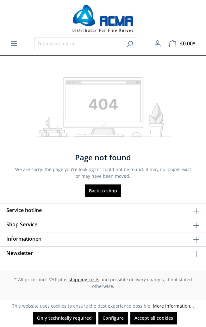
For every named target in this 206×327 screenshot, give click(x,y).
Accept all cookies (153, 318)
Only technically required (64, 318)
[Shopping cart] (182, 43)
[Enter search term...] (78, 43)
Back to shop (103, 191)
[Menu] (14, 43)
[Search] (129, 43)
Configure (113, 318)
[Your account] (157, 43)
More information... (173, 306)
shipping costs (84, 280)
